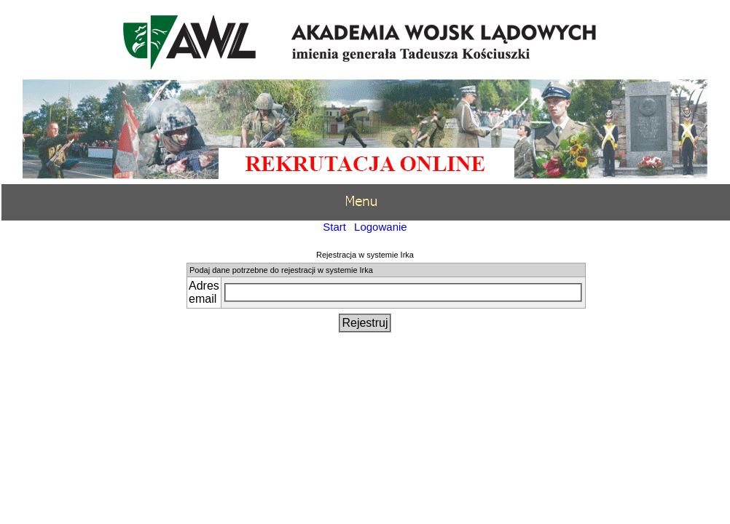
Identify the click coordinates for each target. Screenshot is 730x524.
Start (334, 227)
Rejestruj (365, 323)
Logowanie (380, 227)
